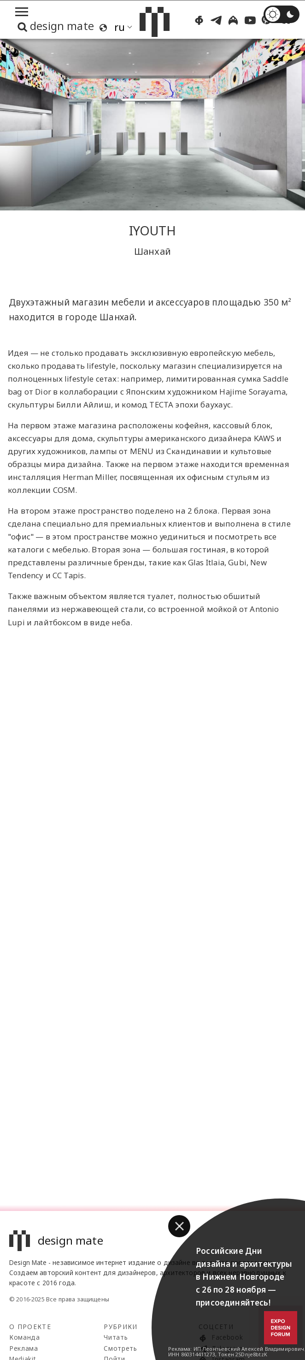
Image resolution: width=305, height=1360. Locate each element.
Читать (116, 1337)
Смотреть (120, 1348)
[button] (179, 1226)
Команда (24, 1337)
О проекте (30, 1326)
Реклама (23, 1348)
